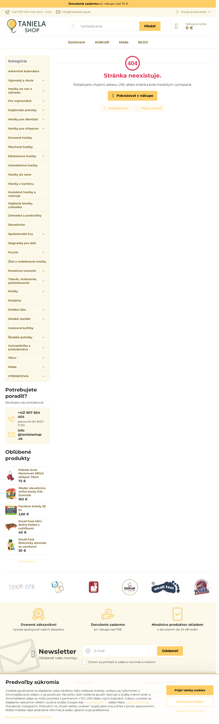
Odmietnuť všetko (190, 702)
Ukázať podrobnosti (190, 711)
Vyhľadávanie (116, 108)
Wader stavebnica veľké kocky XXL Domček (32, 491)
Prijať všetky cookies (190, 690)
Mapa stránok (149, 108)
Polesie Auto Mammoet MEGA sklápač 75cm (31, 473)
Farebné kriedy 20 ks (32, 508)
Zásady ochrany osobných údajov (29, 717)
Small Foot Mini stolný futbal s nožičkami (30, 524)
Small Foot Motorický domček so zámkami (32, 543)
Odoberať (170, 651)
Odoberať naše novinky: (58, 658)
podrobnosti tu (97, 702)
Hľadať (150, 26)
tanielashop (27, 561)
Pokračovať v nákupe (132, 95)
